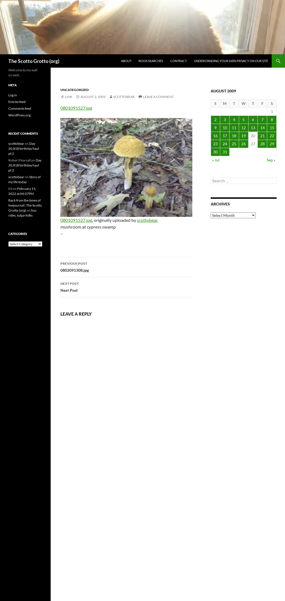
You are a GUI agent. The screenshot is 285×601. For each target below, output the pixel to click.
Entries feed (17, 102)
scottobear (124, 97)
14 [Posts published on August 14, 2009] (262, 127)
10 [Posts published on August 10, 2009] (225, 127)
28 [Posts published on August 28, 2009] (262, 143)
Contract (178, 61)
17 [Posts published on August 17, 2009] (225, 135)
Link (68, 97)
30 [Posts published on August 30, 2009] (215, 151)
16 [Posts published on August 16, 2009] (215, 135)
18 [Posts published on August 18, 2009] (234, 135)
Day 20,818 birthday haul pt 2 (23, 148)
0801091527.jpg (76, 108)
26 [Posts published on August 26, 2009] (243, 143)
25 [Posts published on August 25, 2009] (234, 143)
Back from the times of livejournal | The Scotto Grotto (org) (25, 205)
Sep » (271, 160)
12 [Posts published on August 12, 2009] (243, 127)
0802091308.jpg (126, 266)
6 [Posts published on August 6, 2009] (253, 119)
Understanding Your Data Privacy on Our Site (231, 61)
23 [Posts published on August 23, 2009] (215, 143)
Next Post (126, 286)
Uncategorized (74, 90)
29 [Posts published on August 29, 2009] (272, 143)
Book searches (151, 61)
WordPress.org (19, 115)
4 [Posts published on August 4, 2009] (234, 119)
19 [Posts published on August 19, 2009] (243, 135)
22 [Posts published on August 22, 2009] (272, 135)
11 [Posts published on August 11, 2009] (234, 127)
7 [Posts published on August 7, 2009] (262, 119)
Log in (12, 95)
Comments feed (19, 108)
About (126, 61)
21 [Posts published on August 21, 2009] (262, 135)
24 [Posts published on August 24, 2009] (225, 143)
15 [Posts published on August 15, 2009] (272, 127)
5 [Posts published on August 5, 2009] (243, 119)
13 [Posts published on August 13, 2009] (253, 127)
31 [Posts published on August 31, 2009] (225, 151)
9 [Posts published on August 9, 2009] (215, 127)
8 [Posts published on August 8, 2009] (272, 119)
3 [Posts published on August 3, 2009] (225, 119)
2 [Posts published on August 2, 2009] (215, 119)
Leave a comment (158, 97)
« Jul (216, 160)
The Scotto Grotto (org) (33, 61)
